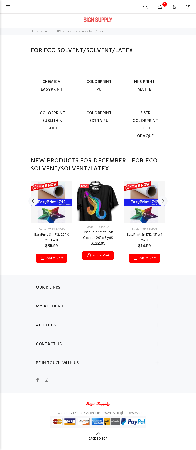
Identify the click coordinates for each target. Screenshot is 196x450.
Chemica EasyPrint (52, 86)
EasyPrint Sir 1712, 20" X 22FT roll (51, 237)
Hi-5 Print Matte (144, 86)
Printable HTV (52, 31)
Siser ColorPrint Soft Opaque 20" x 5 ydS (98, 235)
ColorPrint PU (99, 86)
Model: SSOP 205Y (98, 227)
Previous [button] (33, 201)
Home (35, 31)
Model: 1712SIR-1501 (144, 229)
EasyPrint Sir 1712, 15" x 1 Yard (144, 237)
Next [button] (163, 201)
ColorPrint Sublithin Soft (52, 121)
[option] (51, 217)
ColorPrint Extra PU (99, 117)
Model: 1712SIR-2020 (52, 229)
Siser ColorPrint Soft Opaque (145, 124)
